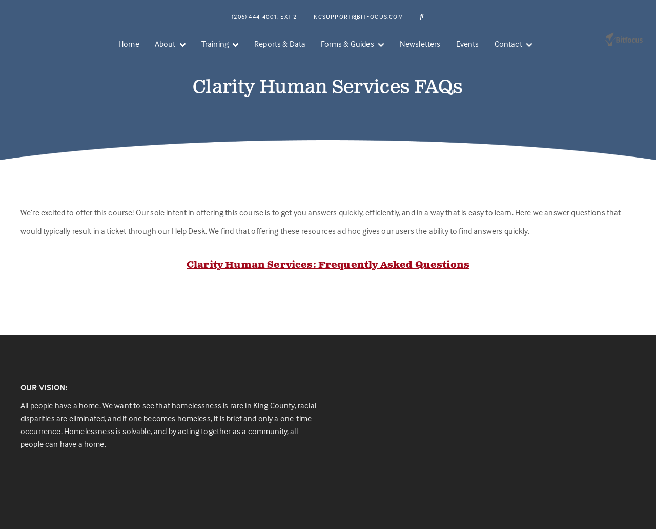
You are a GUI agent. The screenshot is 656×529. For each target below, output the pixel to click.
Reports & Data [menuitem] (279, 43)
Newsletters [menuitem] (420, 43)
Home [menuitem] (128, 43)
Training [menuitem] (215, 43)
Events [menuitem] (467, 43)
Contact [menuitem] (508, 43)
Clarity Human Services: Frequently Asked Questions (328, 265)
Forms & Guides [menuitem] (347, 43)
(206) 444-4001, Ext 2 (264, 17)
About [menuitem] (165, 43)
